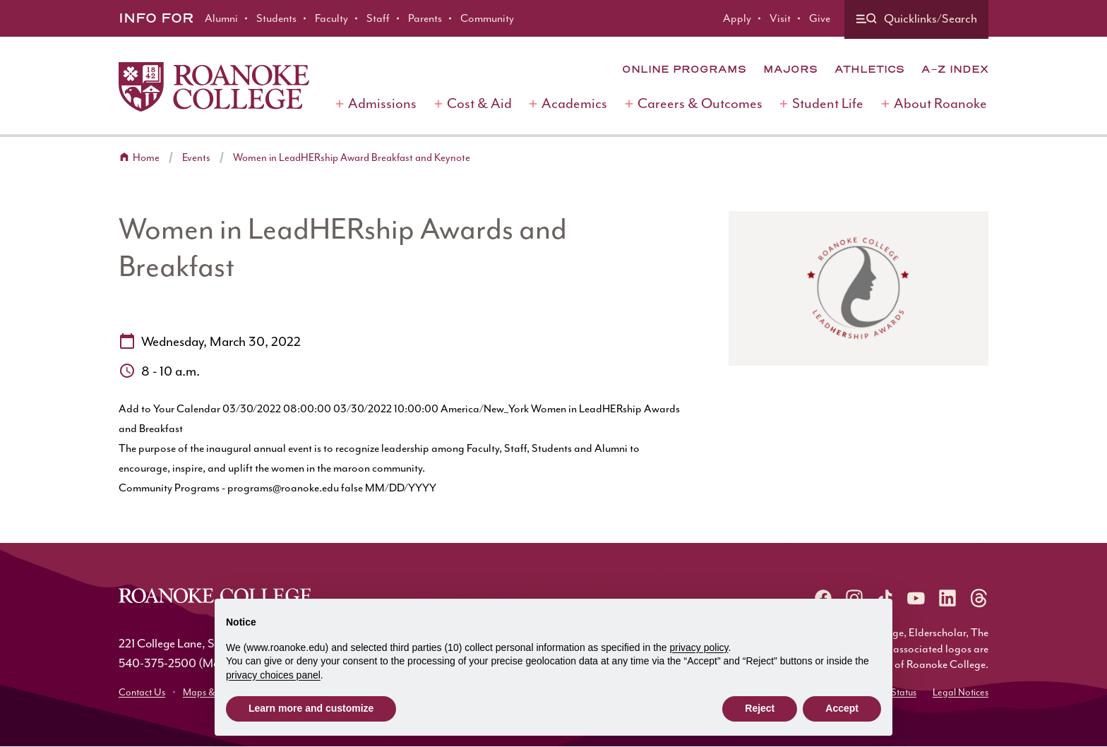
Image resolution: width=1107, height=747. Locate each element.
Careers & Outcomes (700, 103)
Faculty (331, 18)
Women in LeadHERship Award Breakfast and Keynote (351, 158)
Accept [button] (841, 708)
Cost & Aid (479, 103)
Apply (737, 18)
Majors (790, 69)
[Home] (214, 87)
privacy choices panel (273, 675)
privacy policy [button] (699, 647)
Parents (425, 18)
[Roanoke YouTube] (916, 598)
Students (276, 18)
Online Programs (684, 69)
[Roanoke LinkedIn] (947, 598)
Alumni (221, 18)
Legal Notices (960, 692)
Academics (574, 103)
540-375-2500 (157, 663)
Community (487, 18)
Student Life (827, 103)
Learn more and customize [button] (311, 708)
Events (196, 158)
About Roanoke (940, 103)
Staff (378, 18)
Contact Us (142, 692)
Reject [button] (759, 708)
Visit (780, 18)
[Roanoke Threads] (978, 598)
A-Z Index (954, 69)
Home (146, 158)
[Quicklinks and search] (916, 19)
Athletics (869, 69)
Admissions (382, 103)
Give (819, 18)
